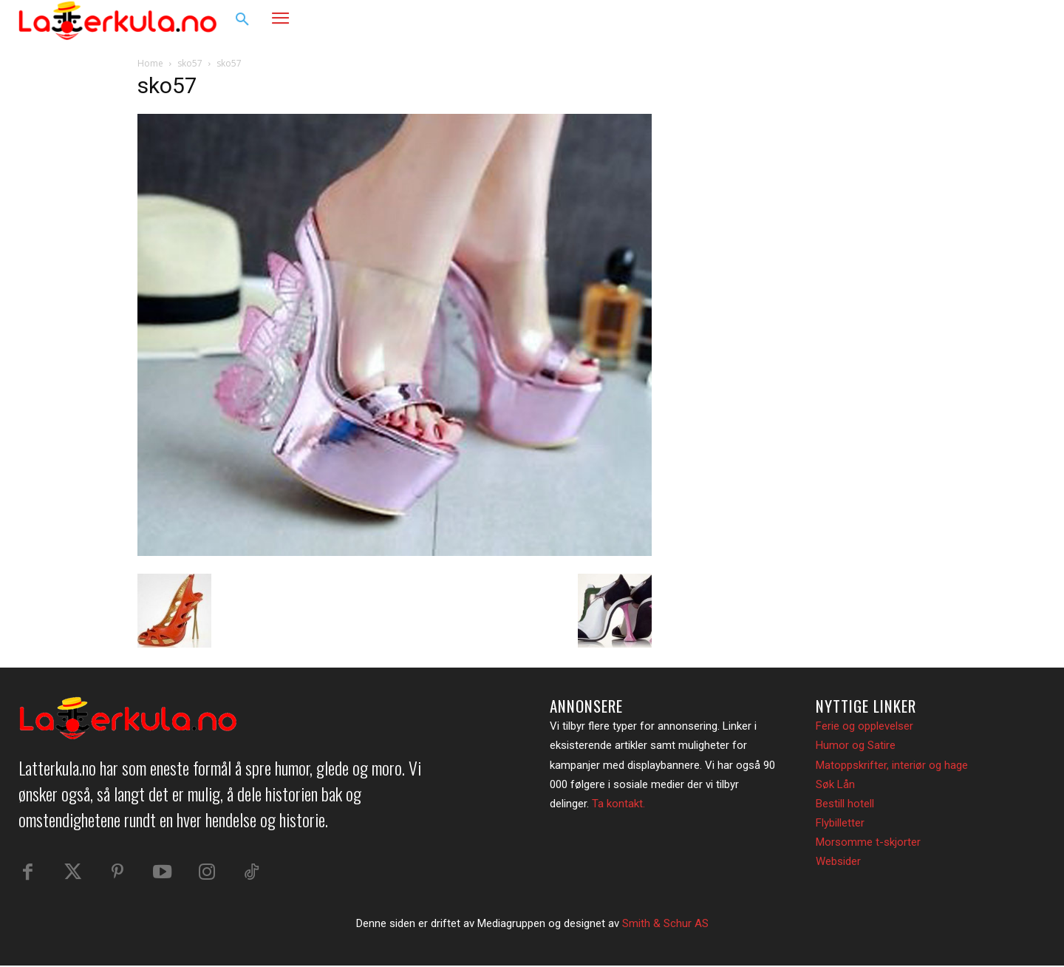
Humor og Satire (856, 745)
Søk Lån (835, 784)
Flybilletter (840, 822)
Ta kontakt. (618, 803)
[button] (242, 20)
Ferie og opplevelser (864, 726)
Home (150, 63)
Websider (838, 861)
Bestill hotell (845, 803)
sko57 (189, 63)
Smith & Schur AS (665, 925)
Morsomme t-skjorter (868, 842)
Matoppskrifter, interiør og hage (892, 765)
